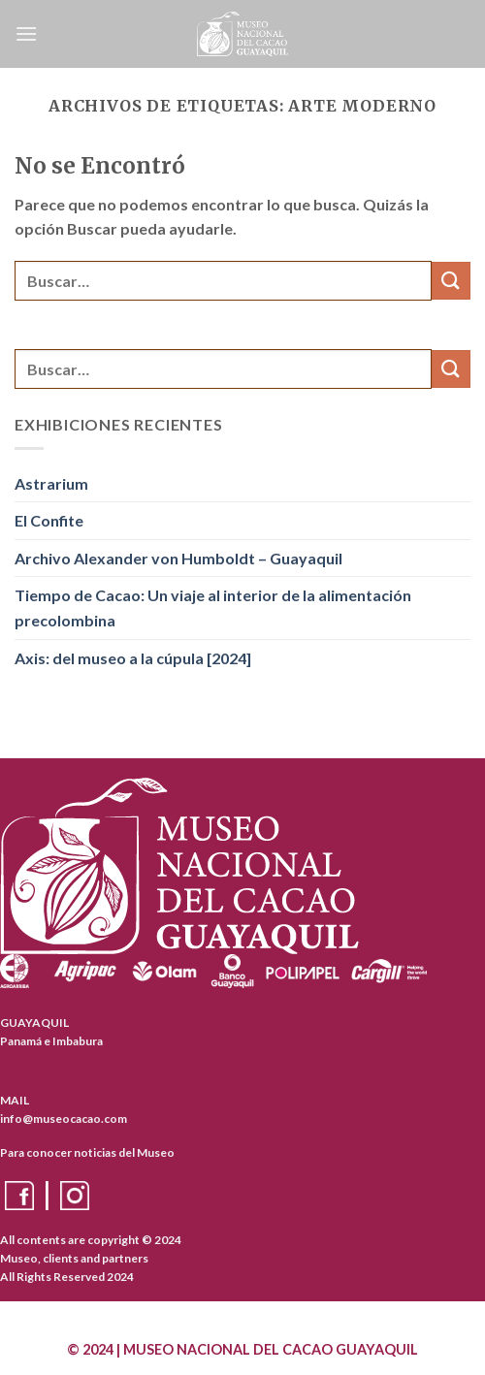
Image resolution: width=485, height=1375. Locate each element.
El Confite (49, 520)
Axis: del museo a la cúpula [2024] (133, 658)
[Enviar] (451, 281)
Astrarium (51, 483)
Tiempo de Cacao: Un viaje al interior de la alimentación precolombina (213, 607)
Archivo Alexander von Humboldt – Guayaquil (178, 558)
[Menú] (26, 33)
